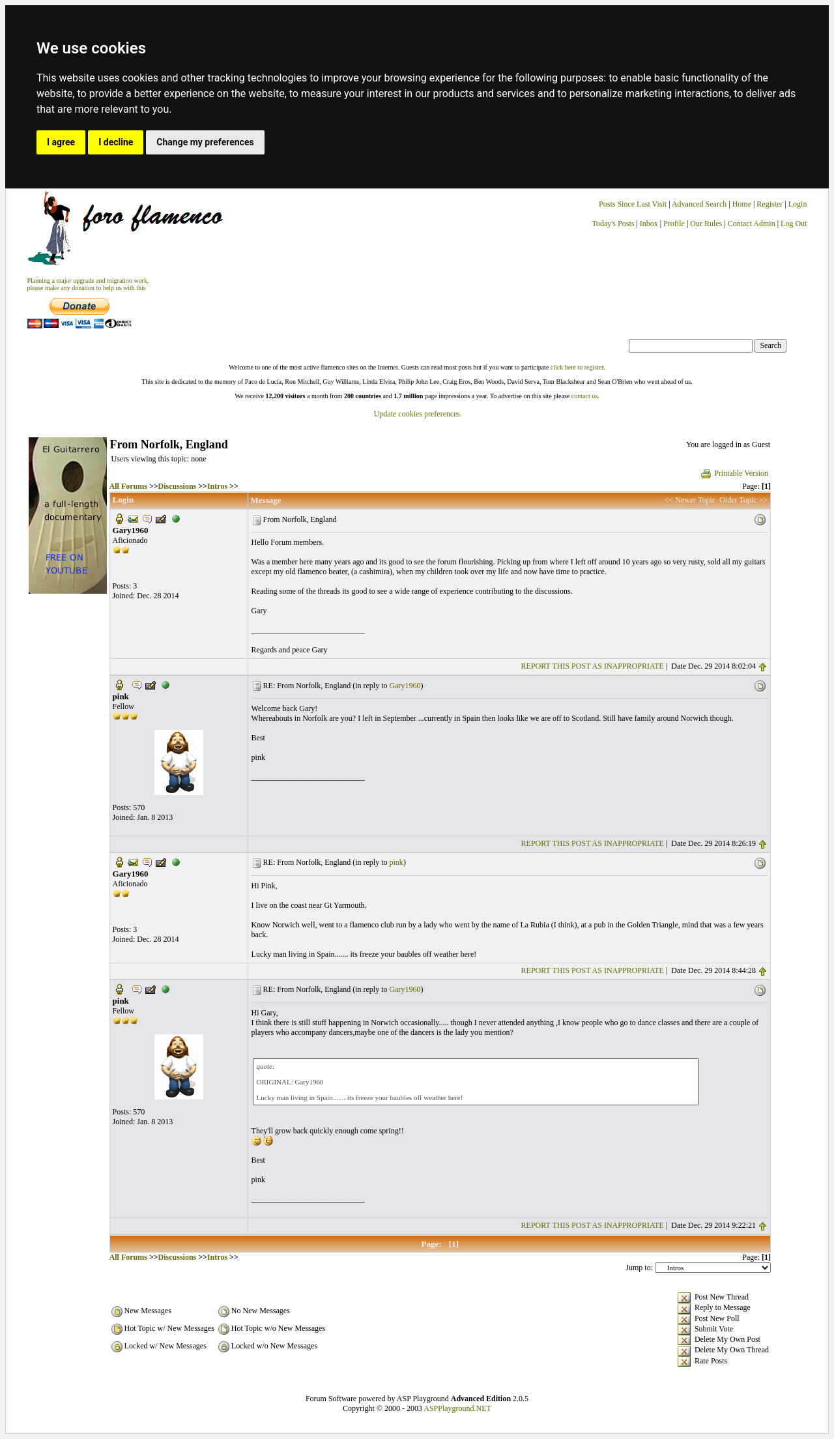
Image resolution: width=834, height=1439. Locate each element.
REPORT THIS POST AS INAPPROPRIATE (592, 666)
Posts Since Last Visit (633, 204)
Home (741, 204)
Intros (217, 486)
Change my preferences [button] (204, 142)
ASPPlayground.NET (457, 1408)
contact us (584, 396)
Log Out (794, 223)
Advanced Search (699, 204)
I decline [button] (115, 142)
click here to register (577, 367)
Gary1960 (405, 685)
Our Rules (706, 223)
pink (396, 862)
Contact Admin (751, 223)
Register (770, 204)
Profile (674, 223)
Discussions (177, 486)
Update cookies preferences (417, 413)
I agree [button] (61, 142)
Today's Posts (613, 223)
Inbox (649, 223)
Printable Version (734, 473)
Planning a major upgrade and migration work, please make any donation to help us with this (88, 284)
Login (797, 204)
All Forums (128, 486)
